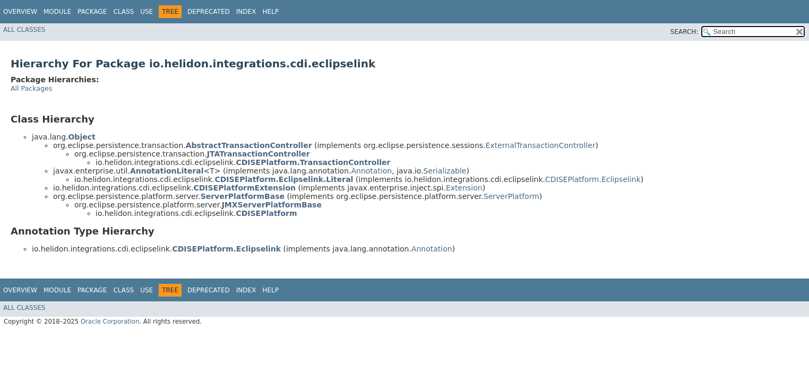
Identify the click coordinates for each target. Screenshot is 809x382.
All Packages (31, 88)
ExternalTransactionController (541, 145)
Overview (20, 11)
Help (270, 11)
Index (246, 11)
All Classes (24, 29)
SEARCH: (684, 32)
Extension (464, 188)
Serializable (445, 171)
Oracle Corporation (110, 321)
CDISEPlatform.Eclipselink (593, 179)
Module (57, 11)
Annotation (371, 171)
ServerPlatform (511, 196)
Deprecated (208, 11)
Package (92, 11)
